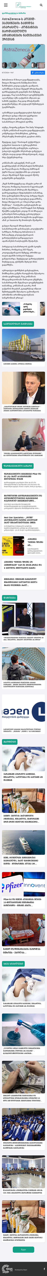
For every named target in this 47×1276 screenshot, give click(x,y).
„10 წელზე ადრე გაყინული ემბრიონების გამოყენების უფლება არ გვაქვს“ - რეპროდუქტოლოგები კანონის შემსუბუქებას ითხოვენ (29, 308)
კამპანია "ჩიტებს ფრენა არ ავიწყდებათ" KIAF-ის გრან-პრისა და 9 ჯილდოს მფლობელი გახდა (35, 542)
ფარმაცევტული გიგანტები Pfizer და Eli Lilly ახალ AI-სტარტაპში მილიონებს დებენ (22, 476)
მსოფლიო (10, 742)
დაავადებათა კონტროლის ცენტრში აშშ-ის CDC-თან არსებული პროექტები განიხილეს (22, 1192)
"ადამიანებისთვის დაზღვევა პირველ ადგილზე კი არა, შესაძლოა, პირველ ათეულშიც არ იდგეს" (23, 639)
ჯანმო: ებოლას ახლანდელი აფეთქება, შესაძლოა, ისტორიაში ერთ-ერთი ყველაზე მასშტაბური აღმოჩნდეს (21, 819)
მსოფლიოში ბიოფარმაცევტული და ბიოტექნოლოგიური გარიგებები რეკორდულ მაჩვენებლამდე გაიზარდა (23, 498)
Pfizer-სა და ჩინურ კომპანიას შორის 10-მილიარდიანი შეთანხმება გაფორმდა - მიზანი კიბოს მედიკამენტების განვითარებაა (22, 903)
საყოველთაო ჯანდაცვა (18, 324)
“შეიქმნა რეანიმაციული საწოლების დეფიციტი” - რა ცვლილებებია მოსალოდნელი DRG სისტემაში (23, 454)
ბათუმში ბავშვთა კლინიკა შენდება (18, 364)
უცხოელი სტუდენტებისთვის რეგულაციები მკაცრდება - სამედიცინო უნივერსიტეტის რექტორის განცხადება (22, 1145)
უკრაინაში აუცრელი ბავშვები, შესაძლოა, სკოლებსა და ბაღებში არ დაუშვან (23, 777)
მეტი (23, 1249)
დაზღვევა (10, 598)
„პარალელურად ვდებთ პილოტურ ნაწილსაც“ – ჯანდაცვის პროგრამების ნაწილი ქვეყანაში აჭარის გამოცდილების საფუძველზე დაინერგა (22, 409)
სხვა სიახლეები (13, 964)
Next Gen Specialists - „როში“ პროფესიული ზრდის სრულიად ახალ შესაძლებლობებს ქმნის (20, 520)
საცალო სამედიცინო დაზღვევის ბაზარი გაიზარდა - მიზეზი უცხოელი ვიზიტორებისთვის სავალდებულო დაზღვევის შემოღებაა (22, 685)
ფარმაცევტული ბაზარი (14, 13)
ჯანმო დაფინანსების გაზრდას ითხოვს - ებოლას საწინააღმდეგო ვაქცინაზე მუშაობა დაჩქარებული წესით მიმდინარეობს (21, 951)
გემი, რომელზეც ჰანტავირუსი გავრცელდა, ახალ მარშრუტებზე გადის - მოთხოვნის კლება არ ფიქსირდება (21, 861)
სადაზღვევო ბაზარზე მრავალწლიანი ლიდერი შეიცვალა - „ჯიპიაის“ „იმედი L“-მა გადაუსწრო (22, 730)
